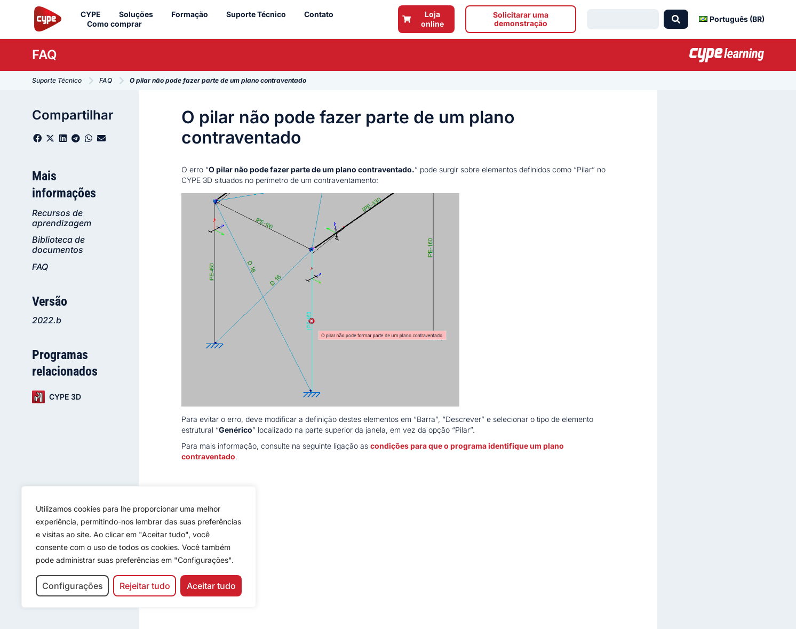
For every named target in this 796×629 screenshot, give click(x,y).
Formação (192, 14)
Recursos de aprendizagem (61, 218)
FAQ (40, 266)
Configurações (72, 585)
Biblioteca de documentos (58, 244)
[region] (138, 547)
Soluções (138, 14)
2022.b (46, 320)
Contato (321, 14)
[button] (37, 138)
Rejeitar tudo (145, 585)
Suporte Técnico (258, 14)
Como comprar (117, 24)
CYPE (93, 14)
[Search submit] (676, 19)
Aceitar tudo (211, 585)
